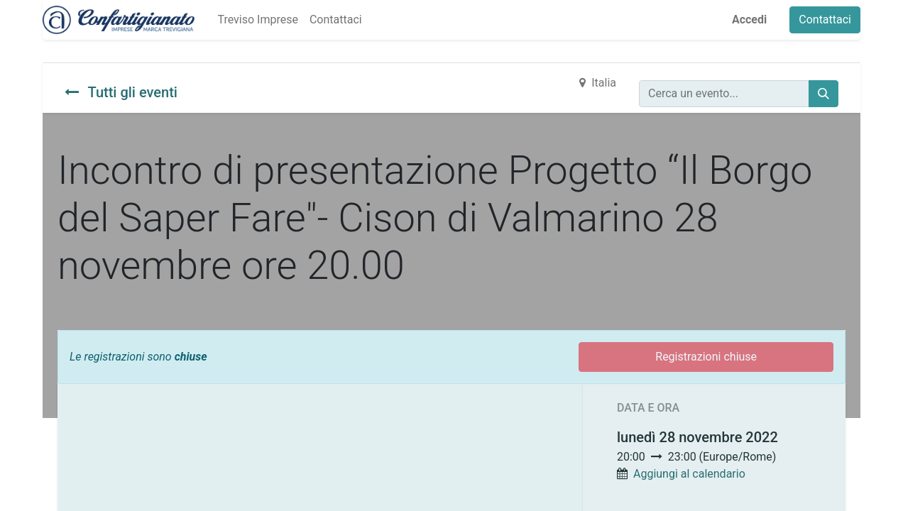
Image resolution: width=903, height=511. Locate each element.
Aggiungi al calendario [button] (689, 473)
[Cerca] (823, 93)
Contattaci (825, 19)
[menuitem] (257, 20)
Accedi (749, 19)
